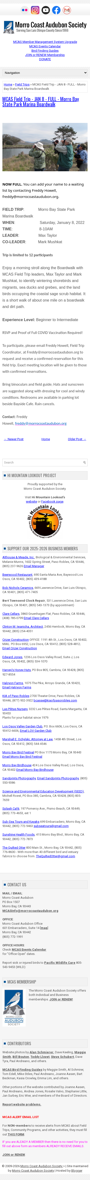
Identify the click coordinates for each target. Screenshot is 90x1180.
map (44, 928)
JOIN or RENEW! (61, 999)
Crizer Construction (15, 639)
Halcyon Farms (12, 683)
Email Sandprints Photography (58, 778)
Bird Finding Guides (45, 50)
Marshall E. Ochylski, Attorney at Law (27, 739)
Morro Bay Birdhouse (16, 765)
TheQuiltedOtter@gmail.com (55, 856)
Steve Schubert (62, 1057)
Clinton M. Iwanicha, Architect (22, 626)
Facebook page (52, 501)
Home (8, 84)
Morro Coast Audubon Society (41, 1166)
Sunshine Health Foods (18, 834)
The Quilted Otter (13, 847)
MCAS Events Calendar (45, 46)
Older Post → (77, 439)
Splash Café (10, 808)
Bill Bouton (20, 1057)
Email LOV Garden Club (36, 730)
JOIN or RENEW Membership (45, 55)
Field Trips (22, 84)
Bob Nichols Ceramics (17, 588)
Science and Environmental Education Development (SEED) (43, 791)
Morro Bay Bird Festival (18, 752)
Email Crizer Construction (19, 648)
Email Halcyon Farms (16, 687)
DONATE (45, 59)
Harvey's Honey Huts (16, 670)
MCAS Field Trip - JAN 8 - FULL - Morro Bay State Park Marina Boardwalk (40, 101)
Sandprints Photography (19, 778)
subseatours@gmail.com (51, 826)
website (31, 501)
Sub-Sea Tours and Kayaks (20, 821)
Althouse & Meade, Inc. (18, 557)
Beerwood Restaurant (17, 574)
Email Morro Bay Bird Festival (22, 756)
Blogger (76, 1170)
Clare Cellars (10, 613)
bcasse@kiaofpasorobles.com (55, 700)
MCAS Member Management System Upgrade (45, 42)
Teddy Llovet (39, 1057)
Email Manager (34, 566)
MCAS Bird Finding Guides (22, 1069)
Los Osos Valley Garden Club (22, 726)
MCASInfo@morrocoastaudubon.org (30, 911)
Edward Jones (12, 657)
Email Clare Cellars (36, 618)
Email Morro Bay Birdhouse (35, 770)
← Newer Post (14, 439)
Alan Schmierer (42, 1052)
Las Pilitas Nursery (14, 709)
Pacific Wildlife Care (59, 962)
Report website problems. (21, 1104)
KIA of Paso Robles (15, 696)
